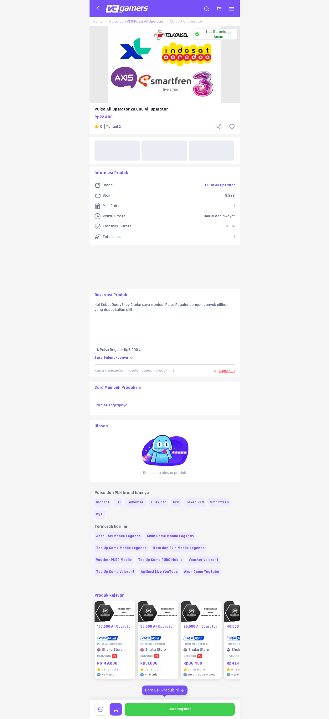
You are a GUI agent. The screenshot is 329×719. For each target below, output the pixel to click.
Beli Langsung (179, 709)
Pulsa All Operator (220, 185)
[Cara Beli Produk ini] (165, 690)
